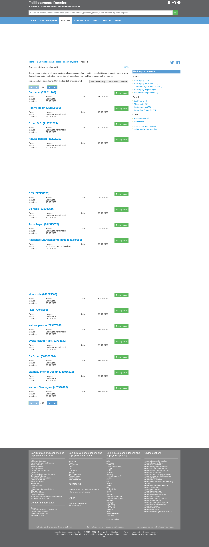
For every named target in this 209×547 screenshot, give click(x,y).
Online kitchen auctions (152, 491)
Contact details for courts (39, 512)
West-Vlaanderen (75, 480)
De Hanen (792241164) (42, 92)
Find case (65, 20)
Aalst (108, 461)
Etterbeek (109, 478)
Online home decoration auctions (156, 485)
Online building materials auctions (156, 467)
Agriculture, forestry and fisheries (42, 463)
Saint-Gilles (110, 504)
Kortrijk (108, 491)
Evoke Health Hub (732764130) (47, 340)
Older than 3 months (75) (145, 110)
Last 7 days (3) (140, 101)
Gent (108, 482)
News (96, 20)
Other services (36, 491)
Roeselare (110, 502)
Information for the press (39, 514)
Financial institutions (38, 480)
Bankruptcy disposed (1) (145, 89)
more (91, 489)
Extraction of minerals (38, 476)
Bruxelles (109, 472)
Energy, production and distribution (43, 474)
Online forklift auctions (152, 478)
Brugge (109, 469)
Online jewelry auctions (152, 489)
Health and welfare (37, 482)
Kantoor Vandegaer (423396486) (48, 387)
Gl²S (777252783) (39, 193)
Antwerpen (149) (141, 118)
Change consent (150, 532)
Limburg (71, 467)
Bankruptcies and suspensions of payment (57, 62)
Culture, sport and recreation (41, 470)
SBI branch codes (75, 505)
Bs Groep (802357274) (42, 356)
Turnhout (109, 510)
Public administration (38, 493)
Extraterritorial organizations (41, 478)
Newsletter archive (37, 515)
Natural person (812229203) (45, 138)
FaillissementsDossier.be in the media (44, 510)
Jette (108, 487)
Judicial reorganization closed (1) (148, 86)
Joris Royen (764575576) (44, 224)
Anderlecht (110, 463)
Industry (33, 487)
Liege (108, 493)
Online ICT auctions (151, 487)
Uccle (108, 512)
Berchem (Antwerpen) (114, 467)
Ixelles (108, 485)
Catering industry (37, 469)
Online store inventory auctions (155, 504)
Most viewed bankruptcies (78, 503)
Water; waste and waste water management (46, 497)
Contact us (34, 508)
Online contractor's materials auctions (157, 476)
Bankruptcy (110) (141, 80)
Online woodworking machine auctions (158, 512)
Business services (37, 467)
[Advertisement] (78, 171)
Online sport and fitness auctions (156, 502)
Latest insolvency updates (145, 129)
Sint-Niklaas (110, 508)
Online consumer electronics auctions (157, 474)
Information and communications (42, 489)
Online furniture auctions (153, 480)
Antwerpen (72, 461)
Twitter (69, 527)
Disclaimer (116, 532)
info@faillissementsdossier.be (67, 532)
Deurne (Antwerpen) (113, 476)
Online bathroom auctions (153, 463)
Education (34, 472)
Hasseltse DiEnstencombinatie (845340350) (55, 239)
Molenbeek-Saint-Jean (114, 498)
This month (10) (141, 104)
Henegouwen (73, 465)
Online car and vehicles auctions (156, 469)
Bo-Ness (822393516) (42, 208)
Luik (70, 469)
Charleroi (109, 474)
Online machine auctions (153, 493)
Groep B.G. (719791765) (43, 123)
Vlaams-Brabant (74, 476)
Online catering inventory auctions (156, 470)
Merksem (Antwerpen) (114, 497)
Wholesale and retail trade (40, 498)
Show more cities (112, 519)
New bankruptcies (48, 20)
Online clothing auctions (152, 472)
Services (107, 20)
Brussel (71, 463)
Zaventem (110, 515)
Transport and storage (38, 495)
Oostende (109, 500)
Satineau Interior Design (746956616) (51, 371)
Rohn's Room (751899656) (45, 107)
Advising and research (39, 461)
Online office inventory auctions (155, 498)
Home (33, 20)
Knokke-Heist (111, 489)
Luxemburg (73, 470)
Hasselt (109, 483)
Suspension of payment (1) (146, 93)
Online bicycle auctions (152, 465)
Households (35, 483)
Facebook (120, 527)
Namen (71, 472)
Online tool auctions (151, 506)
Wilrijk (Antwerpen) (113, 513)
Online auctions (81, 20)
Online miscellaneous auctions (155, 495)
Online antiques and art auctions (155, 461)
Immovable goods (37, 485)
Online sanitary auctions (153, 500)
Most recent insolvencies (145, 127)
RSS (126, 67)
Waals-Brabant (74, 478)
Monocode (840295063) (43, 294)
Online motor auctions (152, 497)
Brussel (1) (139, 121)
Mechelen (109, 495)
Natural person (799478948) (45, 325)
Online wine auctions (151, 510)
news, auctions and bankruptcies (151, 527)
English (118, 20)
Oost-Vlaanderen (75, 474)
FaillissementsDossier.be (50, 3)
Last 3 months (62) (142, 107)
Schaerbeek (110, 506)
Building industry (36, 465)
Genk (108, 480)
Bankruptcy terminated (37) (146, 83)
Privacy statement (132, 532)
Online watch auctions (152, 508)
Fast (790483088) (39, 309)
